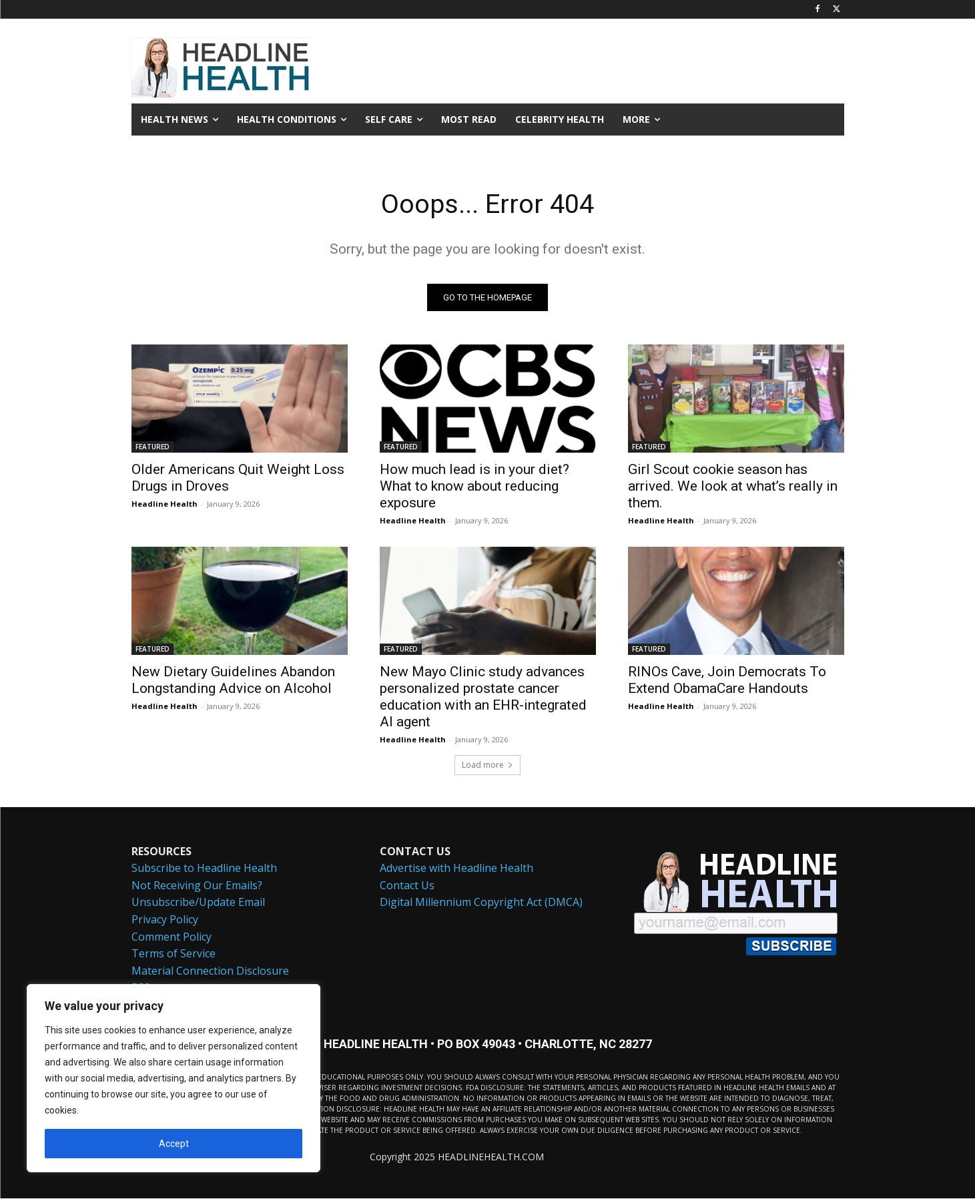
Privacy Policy (164, 920)
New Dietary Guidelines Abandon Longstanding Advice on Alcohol (233, 680)
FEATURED (152, 447)
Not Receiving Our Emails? (196, 886)
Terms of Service (173, 954)
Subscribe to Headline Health (204, 868)
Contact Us (407, 886)
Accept (174, 1143)
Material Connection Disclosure (210, 971)
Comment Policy (171, 937)
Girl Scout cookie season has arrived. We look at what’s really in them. (733, 486)
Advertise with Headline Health (456, 868)
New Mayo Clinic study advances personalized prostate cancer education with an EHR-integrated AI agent (483, 697)
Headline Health (164, 504)
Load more (487, 765)
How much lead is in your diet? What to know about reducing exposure (474, 486)
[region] (173, 1078)
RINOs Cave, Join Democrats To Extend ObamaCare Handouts (727, 680)
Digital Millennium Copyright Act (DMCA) (481, 903)
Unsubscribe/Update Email (198, 903)
